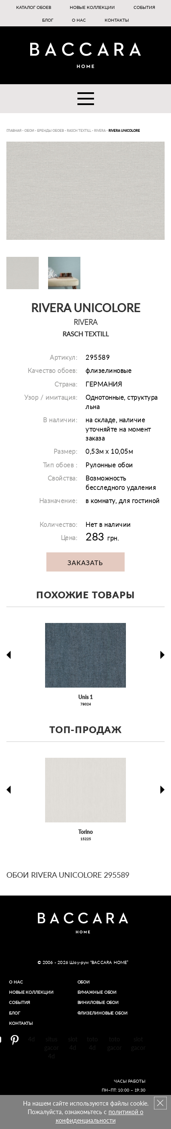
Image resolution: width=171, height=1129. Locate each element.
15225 (85, 839)
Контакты (117, 20)
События (144, 7)
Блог (47, 20)
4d (31, 1039)
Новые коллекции (92, 7)
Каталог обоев (33, 7)
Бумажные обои (97, 992)
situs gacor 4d (51, 1047)
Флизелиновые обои (102, 1012)
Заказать (85, 562)
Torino (85, 832)
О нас (79, 20)
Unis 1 (85, 697)
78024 (85, 704)
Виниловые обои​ (98, 1002)
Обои (83, 981)
